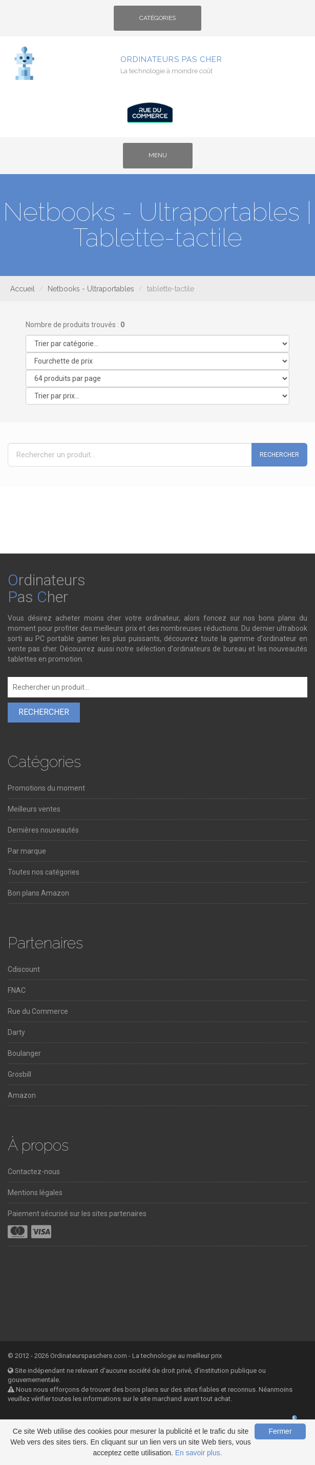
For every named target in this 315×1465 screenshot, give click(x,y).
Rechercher (279, 454)
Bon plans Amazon (38, 893)
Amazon (22, 1095)
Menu (166, 159)
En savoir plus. (198, 1453)
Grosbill (19, 1074)
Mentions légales (35, 1192)
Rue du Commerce (38, 1011)
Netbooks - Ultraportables (91, 289)
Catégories (157, 21)
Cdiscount (24, 969)
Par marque (27, 851)
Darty (16, 1032)
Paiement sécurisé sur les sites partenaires (77, 1213)
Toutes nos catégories (43, 872)
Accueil (22, 289)
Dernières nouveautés (43, 830)
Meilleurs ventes (34, 809)
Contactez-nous (34, 1171)
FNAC (17, 990)
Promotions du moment (46, 788)
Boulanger (24, 1053)
